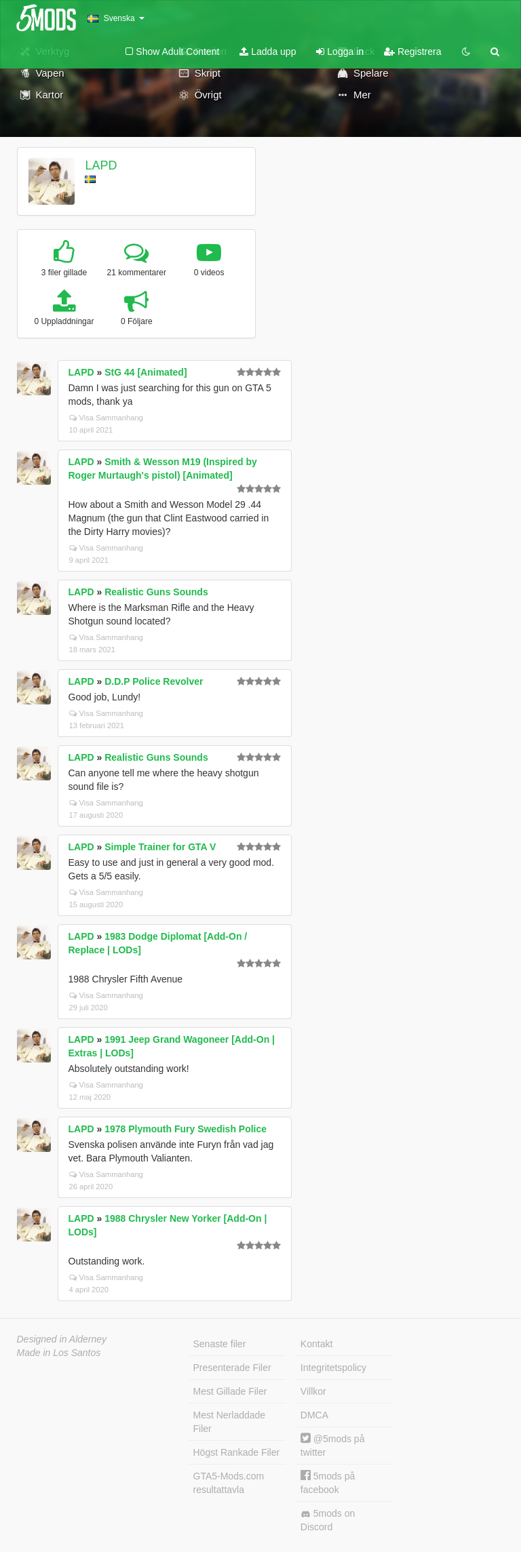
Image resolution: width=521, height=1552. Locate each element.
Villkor (313, 1391)
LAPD (101, 165)
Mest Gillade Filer (230, 1391)
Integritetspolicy (333, 1367)
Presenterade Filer (232, 1367)
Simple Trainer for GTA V (160, 846)
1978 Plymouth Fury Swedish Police (185, 1128)
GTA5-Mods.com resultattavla (229, 1483)
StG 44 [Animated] (145, 372)
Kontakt (316, 1343)
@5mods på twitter (333, 1445)
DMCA (314, 1415)
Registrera (412, 51)
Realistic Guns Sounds (156, 591)
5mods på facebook (328, 1482)
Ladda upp (267, 51)
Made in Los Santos (59, 1352)
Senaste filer (219, 1343)
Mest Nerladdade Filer (229, 1422)
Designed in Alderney (62, 1339)
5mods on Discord (328, 1520)
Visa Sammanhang (106, 418)
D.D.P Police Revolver (153, 681)
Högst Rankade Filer (236, 1452)
